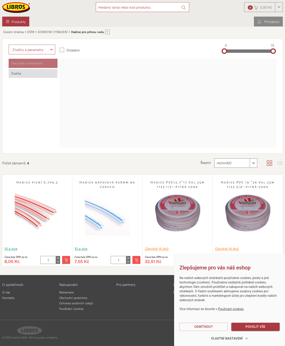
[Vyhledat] (183, 7)
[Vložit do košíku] (66, 260)
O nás (6, 292)
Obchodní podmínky (73, 298)
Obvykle (157, 248)
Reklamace (66, 292)
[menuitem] (15, 21)
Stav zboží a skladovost (27, 63)
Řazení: (204, 162)
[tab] (33, 63)
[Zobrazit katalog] (269, 163)
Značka (16, 73)
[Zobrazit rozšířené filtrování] (32, 49)
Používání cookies (71, 309)
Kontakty (8, 298)
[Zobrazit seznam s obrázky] (280, 163)
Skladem (73, 49)
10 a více (10, 248)
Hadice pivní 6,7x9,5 (37, 182)
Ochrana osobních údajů (76, 303)
